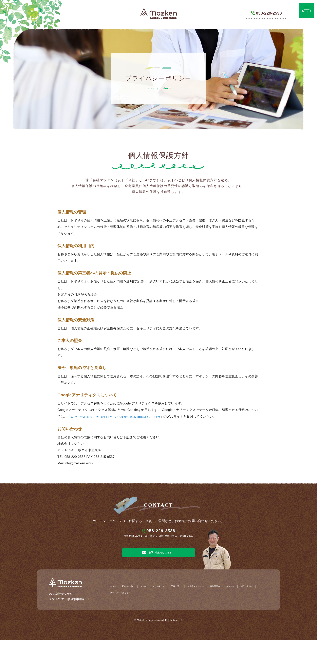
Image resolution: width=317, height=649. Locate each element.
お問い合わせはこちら (156, 559)
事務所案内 (245, 595)
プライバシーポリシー (165, 602)
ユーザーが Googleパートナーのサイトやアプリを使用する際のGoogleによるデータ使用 (136, 416)
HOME (114, 595)
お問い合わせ (136, 602)
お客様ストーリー (220, 595)
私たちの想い (133, 595)
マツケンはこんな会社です (165, 595)
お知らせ (116, 602)
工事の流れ (196, 595)
